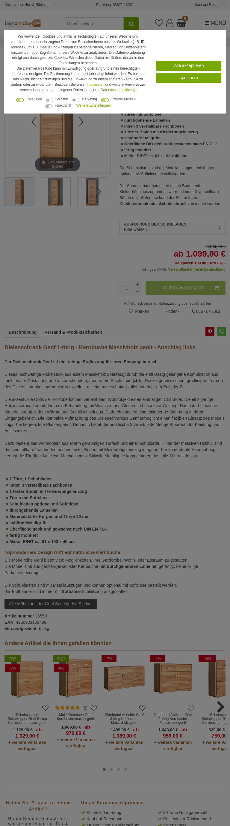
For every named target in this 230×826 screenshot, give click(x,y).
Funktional (63, 105)
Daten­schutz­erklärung (118, 90)
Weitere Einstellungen (93, 105)
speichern (189, 77)
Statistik (61, 99)
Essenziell (34, 99)
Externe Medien (123, 99)
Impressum (95, 84)
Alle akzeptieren (189, 65)
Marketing (89, 99)
